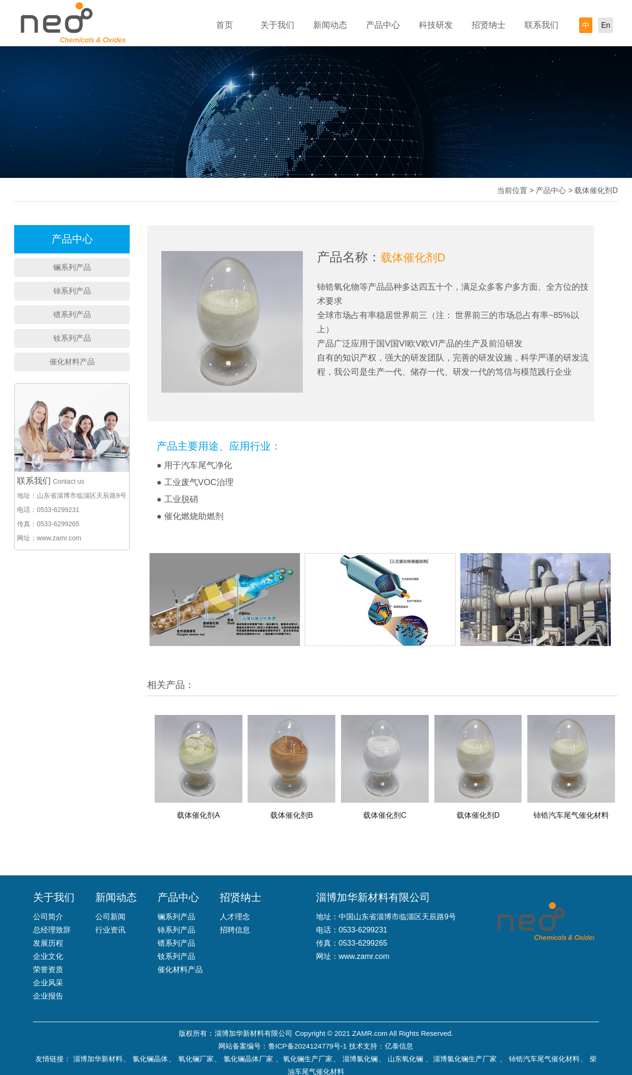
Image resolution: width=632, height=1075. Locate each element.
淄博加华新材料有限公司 (253, 1033)
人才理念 (235, 917)
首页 (224, 25)
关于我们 (277, 25)
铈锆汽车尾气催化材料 (571, 815)
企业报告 (48, 996)
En (605, 25)
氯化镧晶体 (150, 1059)
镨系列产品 (72, 315)
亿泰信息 (399, 1046)
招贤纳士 (489, 25)
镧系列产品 (72, 267)
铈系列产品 (72, 291)
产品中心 (383, 25)
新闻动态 (330, 25)
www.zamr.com (364, 956)
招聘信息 (235, 930)
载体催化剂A (198, 815)
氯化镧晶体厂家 (248, 1059)
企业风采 (48, 983)
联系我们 (541, 25)
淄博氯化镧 (360, 1059)
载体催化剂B (291, 815)
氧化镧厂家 (196, 1059)
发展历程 (48, 943)
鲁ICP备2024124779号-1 (307, 1046)
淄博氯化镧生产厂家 (465, 1059)
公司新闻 (110, 917)
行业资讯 (110, 930)
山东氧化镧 (405, 1059)
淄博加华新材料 (98, 1059)
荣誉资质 (48, 970)
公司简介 (48, 917)
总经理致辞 (52, 930)
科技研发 (436, 25)
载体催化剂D (478, 815)
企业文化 (48, 956)
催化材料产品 (72, 362)
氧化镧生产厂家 (308, 1059)
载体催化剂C (385, 815)
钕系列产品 (72, 338)
